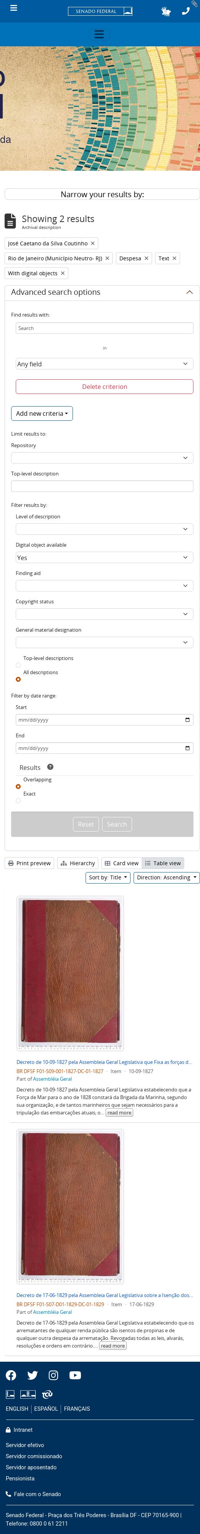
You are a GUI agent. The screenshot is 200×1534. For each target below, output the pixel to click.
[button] (166, 11)
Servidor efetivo (25, 1445)
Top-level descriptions (48, 658)
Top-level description (35, 473)
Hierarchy (78, 863)
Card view (122, 863)
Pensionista (20, 1478)
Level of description (38, 516)
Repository (23, 445)
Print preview (29, 863)
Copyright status (35, 601)
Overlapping (37, 779)
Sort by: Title (106, 877)
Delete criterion (104, 386)
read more (119, 1112)
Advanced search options (56, 293)
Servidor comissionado (34, 1456)
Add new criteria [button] (39, 413)
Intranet (19, 1430)
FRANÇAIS (77, 1409)
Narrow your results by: (102, 194)
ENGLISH (17, 1409)
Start (21, 707)
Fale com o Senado (33, 1494)
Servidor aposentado (31, 1467)
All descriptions (40, 672)
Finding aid (28, 573)
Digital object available (41, 544)
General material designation (48, 629)
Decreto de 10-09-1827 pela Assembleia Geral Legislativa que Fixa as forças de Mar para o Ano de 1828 (105, 1062)
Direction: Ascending (164, 877)
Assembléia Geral (52, 1078)
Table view (163, 863)
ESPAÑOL (46, 1409)
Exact (29, 793)
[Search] (104, 328)
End (20, 735)
